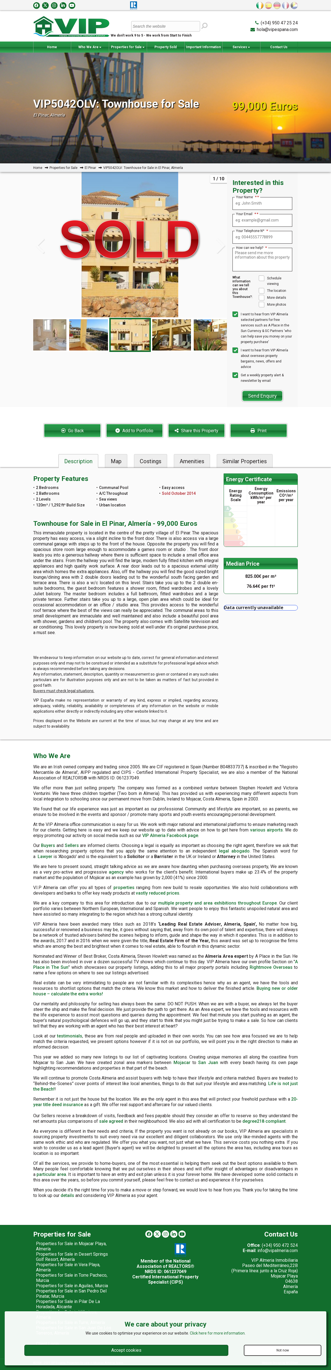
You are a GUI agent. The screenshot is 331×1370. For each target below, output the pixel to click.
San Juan (208, 1062)
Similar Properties (245, 461)
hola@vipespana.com (277, 29)
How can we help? (251, 248)
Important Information (203, 49)
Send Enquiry (262, 396)
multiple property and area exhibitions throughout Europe (217, 903)
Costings (150, 461)
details (67, 1195)
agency (116, 872)
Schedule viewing (270, 280)
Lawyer (45, 856)
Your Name (246, 197)
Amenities (192, 461)
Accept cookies (126, 1350)
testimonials (69, 1036)
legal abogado (234, 851)
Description (78, 461)
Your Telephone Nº (252, 231)
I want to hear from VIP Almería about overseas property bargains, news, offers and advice (260, 358)
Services (241, 47)
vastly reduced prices (157, 893)
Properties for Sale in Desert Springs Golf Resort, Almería (72, 1256)
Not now (282, 1350)
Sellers (72, 845)
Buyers (48, 845)
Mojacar (182, 1062)
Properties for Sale (127, 47)
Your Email (246, 214)
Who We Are (89, 47)
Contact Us (279, 47)
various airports (266, 830)
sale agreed (111, 1121)
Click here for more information (217, 1333)
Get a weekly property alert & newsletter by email (258, 377)
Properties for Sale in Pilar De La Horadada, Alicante (68, 1304)
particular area (51, 1174)
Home (52, 47)
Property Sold (165, 47)
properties (124, 887)
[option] (130, 335)
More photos (272, 304)
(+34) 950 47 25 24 (279, 22)
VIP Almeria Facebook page (170, 835)
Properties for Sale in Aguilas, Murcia (72, 1285)
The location (272, 290)
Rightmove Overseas (271, 967)
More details (272, 297)
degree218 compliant (264, 1121)
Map (116, 461)
